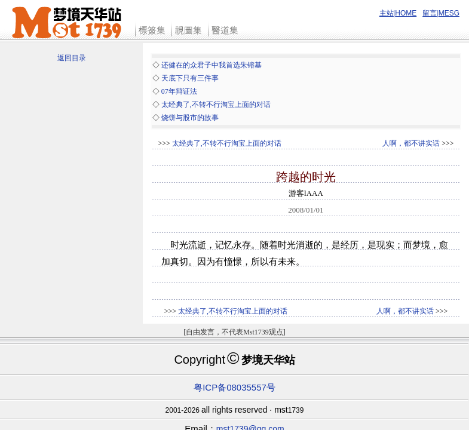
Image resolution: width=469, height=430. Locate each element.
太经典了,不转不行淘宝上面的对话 (216, 104)
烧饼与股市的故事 (190, 117)
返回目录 (71, 58)
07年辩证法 (179, 91)
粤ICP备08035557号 (234, 387)
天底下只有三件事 (190, 78)
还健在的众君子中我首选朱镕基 (211, 65)
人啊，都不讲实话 (411, 143)
